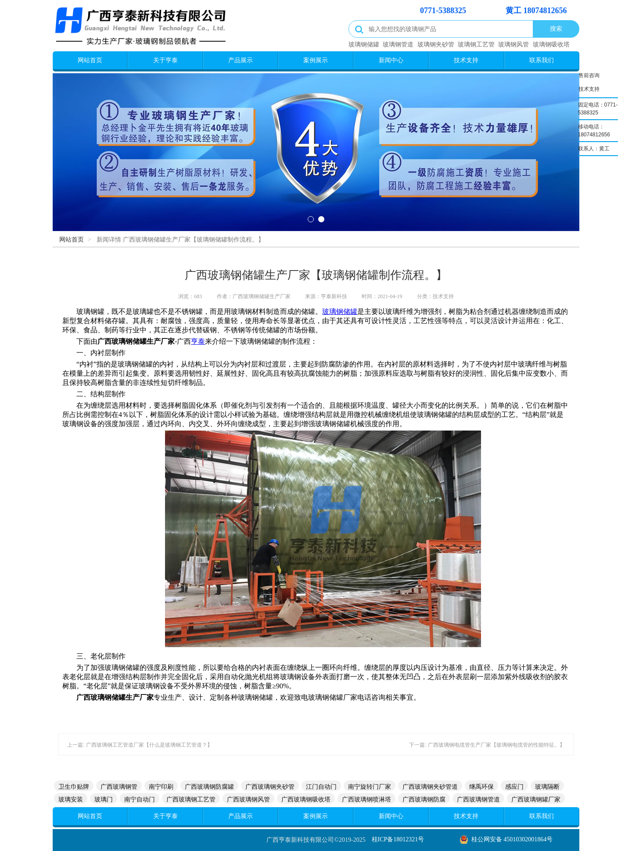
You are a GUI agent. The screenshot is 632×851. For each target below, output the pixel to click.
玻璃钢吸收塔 (551, 44)
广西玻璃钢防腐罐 (209, 786)
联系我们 (541, 60)
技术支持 (466, 60)
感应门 (514, 786)
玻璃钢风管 (513, 44)
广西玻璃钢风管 (248, 799)
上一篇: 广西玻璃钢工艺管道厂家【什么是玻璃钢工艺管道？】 (139, 745)
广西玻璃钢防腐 (423, 799)
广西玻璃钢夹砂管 (269, 786)
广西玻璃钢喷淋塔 (366, 799)
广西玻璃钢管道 (478, 799)
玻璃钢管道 (398, 44)
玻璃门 (103, 799)
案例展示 (315, 60)
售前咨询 (589, 74)
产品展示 (240, 60)
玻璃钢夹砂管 (435, 44)
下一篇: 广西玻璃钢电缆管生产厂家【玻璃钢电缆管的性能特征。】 (487, 745)
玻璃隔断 (547, 786)
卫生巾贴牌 (73, 786)
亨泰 (198, 341)
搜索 (556, 28)
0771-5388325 (443, 10)
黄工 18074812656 (536, 10)
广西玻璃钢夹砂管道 (430, 786)
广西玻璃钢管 (119, 786)
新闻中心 (391, 60)
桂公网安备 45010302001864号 (512, 839)
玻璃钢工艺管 (476, 44)
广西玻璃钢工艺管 (190, 799)
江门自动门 (321, 786)
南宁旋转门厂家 (369, 786)
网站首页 (90, 60)
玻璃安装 (70, 799)
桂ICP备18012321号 (398, 839)
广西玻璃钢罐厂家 (535, 799)
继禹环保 (481, 786)
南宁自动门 (139, 799)
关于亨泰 (165, 60)
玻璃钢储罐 (363, 44)
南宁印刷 (161, 786)
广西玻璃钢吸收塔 (305, 799)
